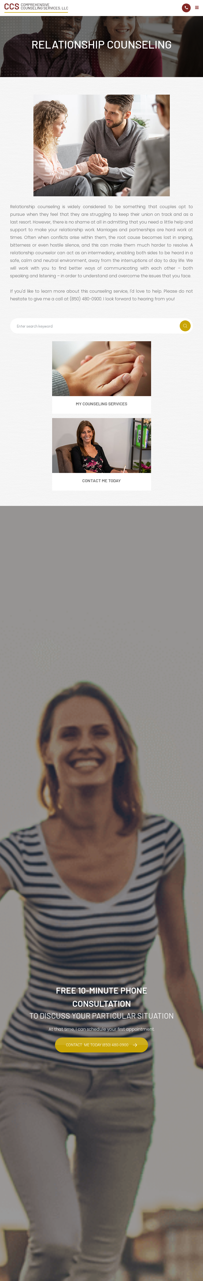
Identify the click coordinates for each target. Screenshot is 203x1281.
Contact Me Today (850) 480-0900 (97, 1044)
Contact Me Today (101, 480)
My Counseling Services (101, 403)
